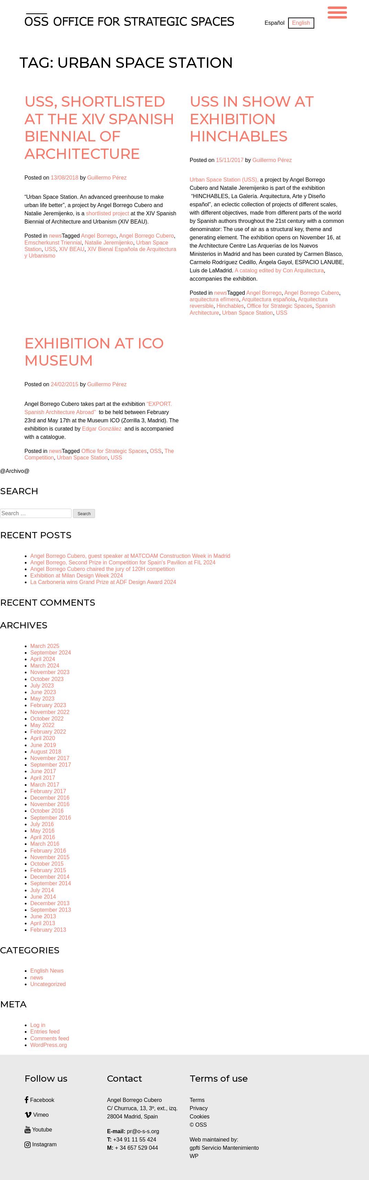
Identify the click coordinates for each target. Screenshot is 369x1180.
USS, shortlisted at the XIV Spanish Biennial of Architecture (99, 127)
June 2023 (43, 692)
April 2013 (42, 923)
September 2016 (50, 818)
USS (50, 249)
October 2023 (47, 679)
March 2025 (45, 646)
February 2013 (48, 930)
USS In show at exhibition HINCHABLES (252, 119)
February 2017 (48, 791)
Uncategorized (48, 984)
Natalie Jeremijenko (109, 243)
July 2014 (42, 890)
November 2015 (50, 857)
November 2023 (50, 672)
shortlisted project (107, 213)
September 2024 (50, 653)
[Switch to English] (301, 23)
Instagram (40, 1144)
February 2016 (48, 851)
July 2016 (42, 824)
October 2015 (47, 864)
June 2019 (43, 745)
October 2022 (47, 719)
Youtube (38, 1130)
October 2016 (47, 811)
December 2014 (50, 877)
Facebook (39, 1100)
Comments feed (49, 1038)
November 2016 (50, 804)
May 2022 (42, 725)
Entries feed (45, 1032)
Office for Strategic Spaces (279, 306)
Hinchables (230, 306)
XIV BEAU (72, 249)
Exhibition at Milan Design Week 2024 (76, 575)
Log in (37, 1025)
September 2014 (50, 883)
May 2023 (42, 699)
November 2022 (50, 712)
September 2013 (50, 910)
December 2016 (50, 798)
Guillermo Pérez (107, 178)
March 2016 (45, 844)
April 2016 (42, 837)
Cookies (200, 1116)
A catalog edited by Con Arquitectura (279, 270)
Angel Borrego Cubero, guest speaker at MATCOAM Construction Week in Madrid (130, 556)
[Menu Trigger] (337, 11)
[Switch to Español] (274, 23)
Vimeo (36, 1115)
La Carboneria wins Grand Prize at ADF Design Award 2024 (103, 582)
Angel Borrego (98, 236)
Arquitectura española (268, 299)
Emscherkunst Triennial (53, 243)
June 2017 (43, 771)
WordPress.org (48, 1045)
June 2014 (43, 897)
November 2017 (50, 758)
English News (47, 971)
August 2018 (45, 752)
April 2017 (42, 778)
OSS (155, 451)
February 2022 (48, 732)
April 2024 (42, 659)
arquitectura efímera (214, 299)
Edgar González (102, 429)
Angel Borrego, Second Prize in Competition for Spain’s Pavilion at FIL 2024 (122, 562)
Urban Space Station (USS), (224, 180)
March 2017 (45, 785)
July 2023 (42, 686)
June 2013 (43, 916)
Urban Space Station (247, 313)
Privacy (199, 1108)
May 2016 (42, 831)
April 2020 (42, 738)
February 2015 (48, 870)
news (55, 236)
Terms (197, 1100)
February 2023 (48, 705)
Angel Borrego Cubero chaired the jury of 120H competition (102, 569)
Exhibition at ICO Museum (94, 351)
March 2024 (45, 666)
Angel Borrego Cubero (146, 236)
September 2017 (50, 765)
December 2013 (50, 903)
